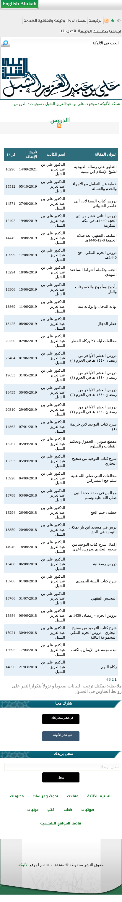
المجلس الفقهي (104, 598)
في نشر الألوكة (62, 735)
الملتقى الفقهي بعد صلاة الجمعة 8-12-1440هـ (97, 237)
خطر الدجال (107, 323)
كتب (51, 809)
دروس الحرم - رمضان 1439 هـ (93, 615)
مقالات (72, 796)
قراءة (10, 154)
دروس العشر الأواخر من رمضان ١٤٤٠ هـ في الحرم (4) (93, 358)
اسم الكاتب (56, 154)
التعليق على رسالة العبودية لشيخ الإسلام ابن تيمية (95, 169)
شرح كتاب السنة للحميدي (96, 581)
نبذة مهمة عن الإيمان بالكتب (94, 649)
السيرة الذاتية (99, 796)
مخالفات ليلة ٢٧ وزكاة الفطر (94, 341)
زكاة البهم (109, 667)
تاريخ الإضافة (31, 154)
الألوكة (23, 865)
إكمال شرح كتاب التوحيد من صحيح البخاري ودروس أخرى (94, 546)
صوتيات (87, 809)
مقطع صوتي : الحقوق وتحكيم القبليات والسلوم (93, 443)
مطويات (17, 796)
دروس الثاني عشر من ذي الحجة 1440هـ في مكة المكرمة (96, 221)
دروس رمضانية (105, 564)
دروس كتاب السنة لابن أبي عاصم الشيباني (95, 203)
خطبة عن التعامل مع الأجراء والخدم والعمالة (94, 186)
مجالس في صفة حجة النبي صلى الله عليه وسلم (95, 495)
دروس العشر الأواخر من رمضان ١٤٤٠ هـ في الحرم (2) (93, 392)
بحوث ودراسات (45, 796)
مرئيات (32, 809)
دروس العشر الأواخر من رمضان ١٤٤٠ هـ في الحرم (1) (93, 409)
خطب (68, 809)
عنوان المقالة (106, 154)
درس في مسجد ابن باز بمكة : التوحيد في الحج (93, 529)
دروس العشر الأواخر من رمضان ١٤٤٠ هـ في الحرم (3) (93, 375)
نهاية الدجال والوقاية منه (97, 306)
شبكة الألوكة (110, 104)
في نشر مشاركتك (62, 717)
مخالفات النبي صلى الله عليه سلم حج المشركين (94, 478)
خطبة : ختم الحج (103, 512)
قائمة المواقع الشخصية (60, 823)
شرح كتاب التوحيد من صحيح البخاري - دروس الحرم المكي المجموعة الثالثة (93, 633)
